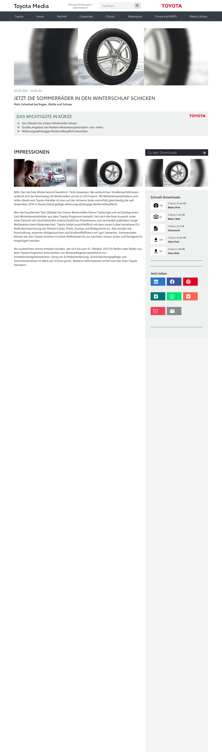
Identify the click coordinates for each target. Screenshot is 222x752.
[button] (158, 283)
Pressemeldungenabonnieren (80, 6)
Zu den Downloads (178, 152)
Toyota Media (31, 5)
